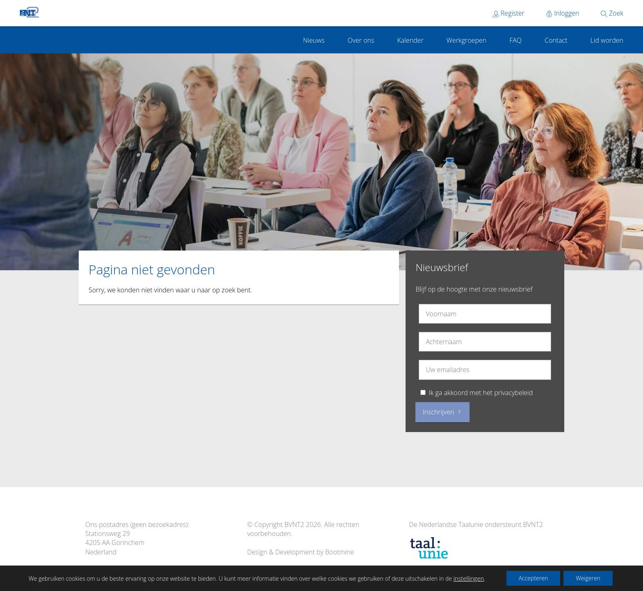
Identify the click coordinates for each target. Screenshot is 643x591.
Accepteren (533, 578)
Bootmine (339, 552)
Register (508, 13)
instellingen (468, 578)
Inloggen (562, 13)
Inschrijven (442, 411)
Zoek (612, 13)
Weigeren (588, 578)
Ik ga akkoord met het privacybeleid (481, 392)
